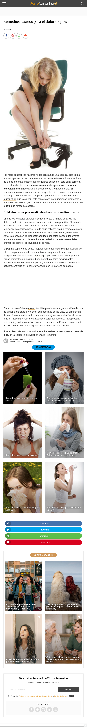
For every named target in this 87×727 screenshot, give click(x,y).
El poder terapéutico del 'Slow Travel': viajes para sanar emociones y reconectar (21, 606)
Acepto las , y (39, 696)
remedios (20, 218)
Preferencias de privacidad (28, 696)
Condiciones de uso (45, 696)
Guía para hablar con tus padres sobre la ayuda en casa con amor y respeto (63, 659)
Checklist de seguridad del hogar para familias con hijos (23, 660)
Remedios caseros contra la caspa (21, 455)
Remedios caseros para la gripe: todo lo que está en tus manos (62, 399)
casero (31, 308)
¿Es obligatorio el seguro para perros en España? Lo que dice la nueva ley (63, 606)
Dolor (32, 335)
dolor (39, 255)
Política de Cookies (61, 696)
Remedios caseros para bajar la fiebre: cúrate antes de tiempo (62, 454)
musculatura (9, 199)
